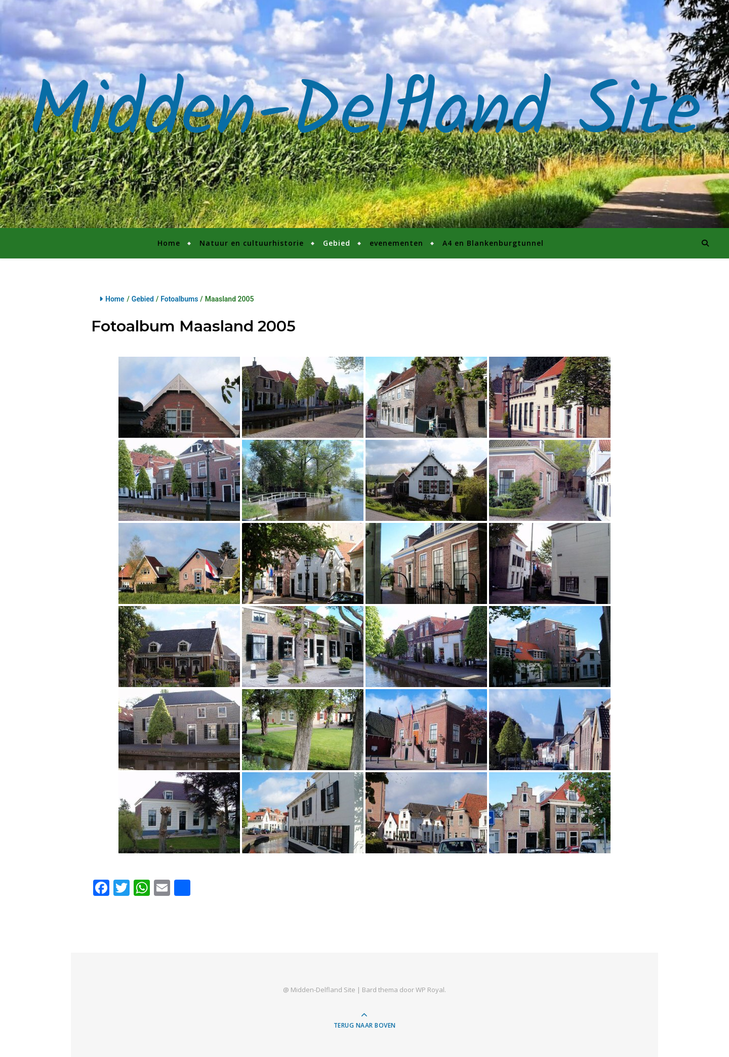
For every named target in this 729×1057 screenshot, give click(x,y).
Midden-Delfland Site (364, 114)
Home (168, 243)
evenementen (396, 243)
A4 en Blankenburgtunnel (493, 243)
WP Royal (430, 989)
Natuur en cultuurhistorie (251, 243)
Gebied (336, 243)
